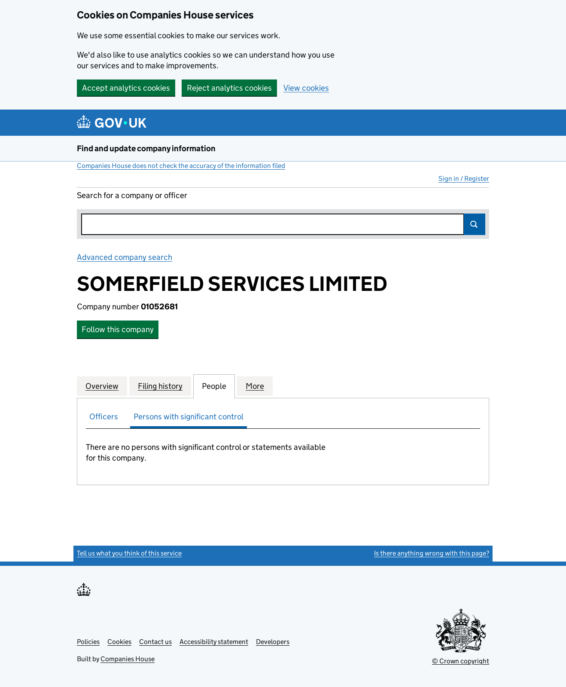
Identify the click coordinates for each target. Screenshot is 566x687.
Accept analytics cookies (126, 88)
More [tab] (255, 386)
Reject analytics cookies (229, 88)
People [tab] (214, 386)
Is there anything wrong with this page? (431, 553)
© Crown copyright (460, 661)
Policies (88, 642)
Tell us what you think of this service (129, 553)
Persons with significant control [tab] (188, 416)
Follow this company (118, 329)
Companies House (127, 659)
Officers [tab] (103, 416)
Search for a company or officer (132, 195)
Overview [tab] (102, 386)
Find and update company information (146, 148)
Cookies (119, 642)
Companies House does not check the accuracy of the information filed (181, 166)
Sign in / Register (463, 178)
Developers (272, 642)
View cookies (306, 88)
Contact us (155, 642)
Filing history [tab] (160, 386)
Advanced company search (124, 257)
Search (474, 224)
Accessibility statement (214, 642)
